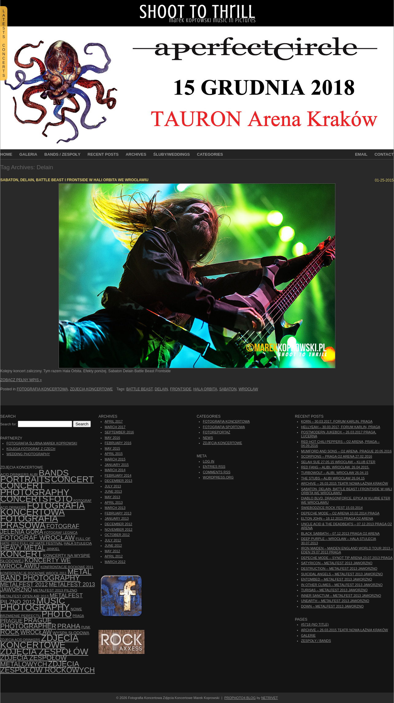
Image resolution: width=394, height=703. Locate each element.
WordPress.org (218, 477)
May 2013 (112, 497)
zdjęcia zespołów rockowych (47, 667)
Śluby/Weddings (171, 154)
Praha (68, 626)
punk (86, 627)
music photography (35, 604)
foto (61, 499)
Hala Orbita (205, 389)
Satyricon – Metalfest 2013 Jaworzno (336, 563)
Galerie (308, 635)
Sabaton (228, 389)
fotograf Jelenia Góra (39, 529)
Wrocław (248, 389)
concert (72, 479)
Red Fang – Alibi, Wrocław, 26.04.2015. (335, 467)
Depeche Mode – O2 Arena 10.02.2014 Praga (340, 513)
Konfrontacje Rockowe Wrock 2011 (33, 573)
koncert (21, 554)
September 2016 (119, 432)
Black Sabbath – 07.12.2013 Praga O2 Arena (340, 533)
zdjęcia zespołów (44, 651)
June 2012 (113, 545)
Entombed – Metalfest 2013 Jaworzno (336, 579)
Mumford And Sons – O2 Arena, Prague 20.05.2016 (346, 451)
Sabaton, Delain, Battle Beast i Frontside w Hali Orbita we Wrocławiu (74, 180)
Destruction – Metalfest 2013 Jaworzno (339, 568)
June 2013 (113, 491)
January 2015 (117, 465)
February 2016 (118, 443)
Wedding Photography (28, 454)
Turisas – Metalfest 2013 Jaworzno (334, 590)
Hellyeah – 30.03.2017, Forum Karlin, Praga (340, 427)
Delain (161, 389)
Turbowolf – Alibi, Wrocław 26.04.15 (334, 473)
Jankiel (53, 549)
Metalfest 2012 (24, 584)
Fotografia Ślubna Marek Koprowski (41, 443)
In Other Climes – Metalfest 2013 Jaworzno (342, 585)
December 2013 (118, 480)
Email (361, 154)
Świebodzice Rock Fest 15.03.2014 (332, 508)
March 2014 (115, 470)
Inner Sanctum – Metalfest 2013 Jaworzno (341, 595)
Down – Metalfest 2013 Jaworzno (332, 606)
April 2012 (114, 556)
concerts (24, 499)
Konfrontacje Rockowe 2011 (67, 567)
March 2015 (115, 459)
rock (9, 632)
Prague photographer (28, 623)
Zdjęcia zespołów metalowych (33, 661)
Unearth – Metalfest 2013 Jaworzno (335, 601)
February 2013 (118, 513)
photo (57, 614)
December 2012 (118, 524)
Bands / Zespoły (62, 154)
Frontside (180, 389)
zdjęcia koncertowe (39, 641)
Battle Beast (139, 389)
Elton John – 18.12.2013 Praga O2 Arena (337, 518)
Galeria (28, 154)
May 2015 (112, 448)
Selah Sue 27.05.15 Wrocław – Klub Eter (338, 462)
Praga (78, 616)
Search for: (8, 424)
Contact (384, 154)
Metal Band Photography (45, 575)
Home (6, 154)
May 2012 (112, 551)
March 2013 (115, 508)
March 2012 (115, 562)
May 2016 (112, 437)
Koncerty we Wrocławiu (35, 563)
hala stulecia (78, 543)
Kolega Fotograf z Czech (30, 449)
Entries (214, 466)
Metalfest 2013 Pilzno (55, 590)
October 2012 (117, 535)
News (208, 437)
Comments (216, 472)
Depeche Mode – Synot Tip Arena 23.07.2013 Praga (346, 558)
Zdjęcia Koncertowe (91, 389)
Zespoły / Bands (316, 640)
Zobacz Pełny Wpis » (21, 380)
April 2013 (114, 502)
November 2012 (118, 529)
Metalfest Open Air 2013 (24, 596)
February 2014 (118, 475)
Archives (136, 154)
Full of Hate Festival (41, 543)
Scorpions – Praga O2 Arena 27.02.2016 (336, 456)
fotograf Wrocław (37, 537)
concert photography (34, 489)
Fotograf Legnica (61, 532)
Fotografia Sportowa (224, 427)
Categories (210, 154)
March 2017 (115, 427)
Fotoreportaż (216, 432)
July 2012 (113, 540)
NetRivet (269, 698)
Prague (11, 621)
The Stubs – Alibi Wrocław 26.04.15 (333, 478)
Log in (208, 461)
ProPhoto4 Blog (240, 698)
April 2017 (114, 421)
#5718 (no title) (315, 624)
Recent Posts (102, 154)
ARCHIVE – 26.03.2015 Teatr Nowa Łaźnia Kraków (344, 483)
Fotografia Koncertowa (42, 389)
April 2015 (114, 453)
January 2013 (117, 518)
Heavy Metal (22, 548)
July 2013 (113, 486)
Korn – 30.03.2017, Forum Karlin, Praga (337, 421)
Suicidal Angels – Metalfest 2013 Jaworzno (342, 574)
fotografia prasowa (29, 522)
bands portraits (34, 476)
